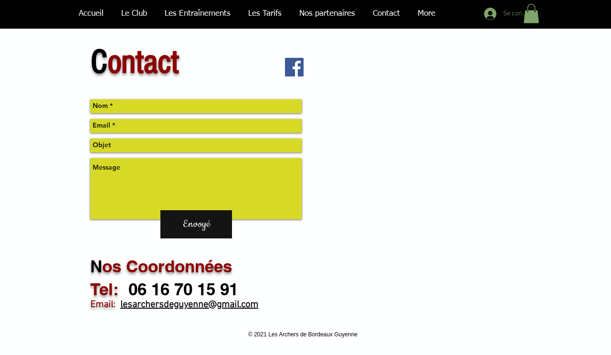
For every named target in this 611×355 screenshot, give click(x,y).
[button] (531, 13)
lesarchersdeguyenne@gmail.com (189, 305)
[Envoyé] (196, 224)
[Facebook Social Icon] (294, 67)
